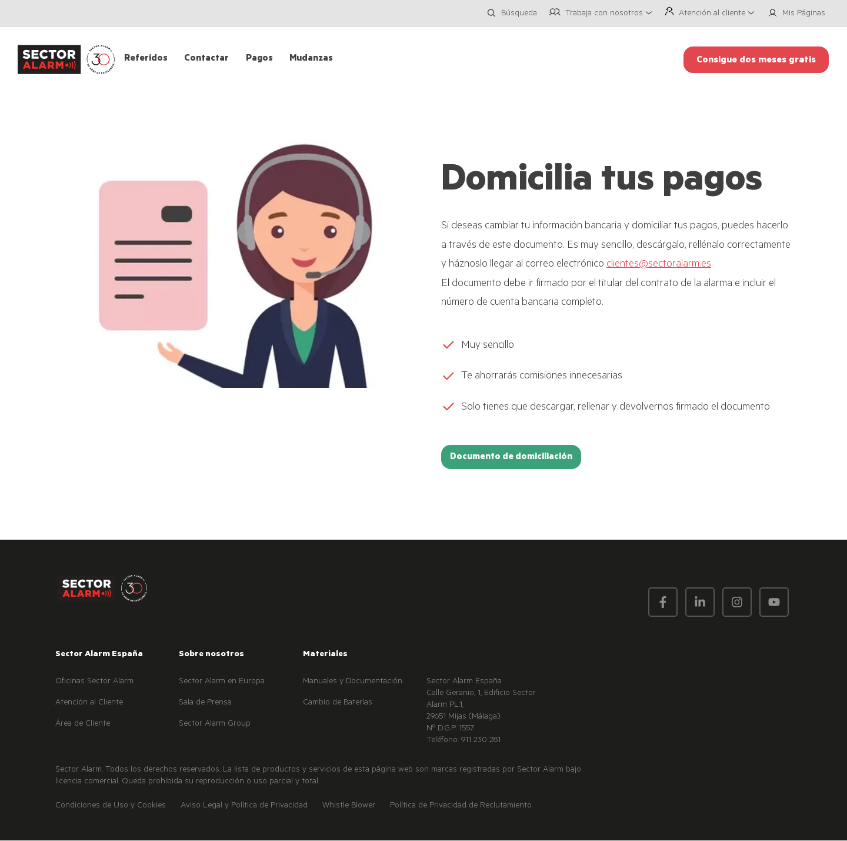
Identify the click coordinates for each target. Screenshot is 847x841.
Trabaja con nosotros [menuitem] (604, 14)
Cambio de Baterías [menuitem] (337, 703)
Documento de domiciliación (511, 458)
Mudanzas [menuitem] (311, 59)
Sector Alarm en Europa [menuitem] (222, 682)
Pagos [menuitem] (259, 59)
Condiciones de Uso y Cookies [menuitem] (110, 806)
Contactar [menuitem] (206, 59)
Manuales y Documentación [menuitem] (352, 682)
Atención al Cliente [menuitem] (89, 703)
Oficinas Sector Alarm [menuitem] (94, 682)
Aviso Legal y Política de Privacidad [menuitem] (244, 806)
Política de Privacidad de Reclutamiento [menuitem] (461, 806)
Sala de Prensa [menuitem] (205, 703)
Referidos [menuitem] (146, 59)
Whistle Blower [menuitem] (348, 806)
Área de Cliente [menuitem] (82, 724)
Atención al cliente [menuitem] (712, 14)
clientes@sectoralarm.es (658, 265)
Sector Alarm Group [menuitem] (215, 724)
